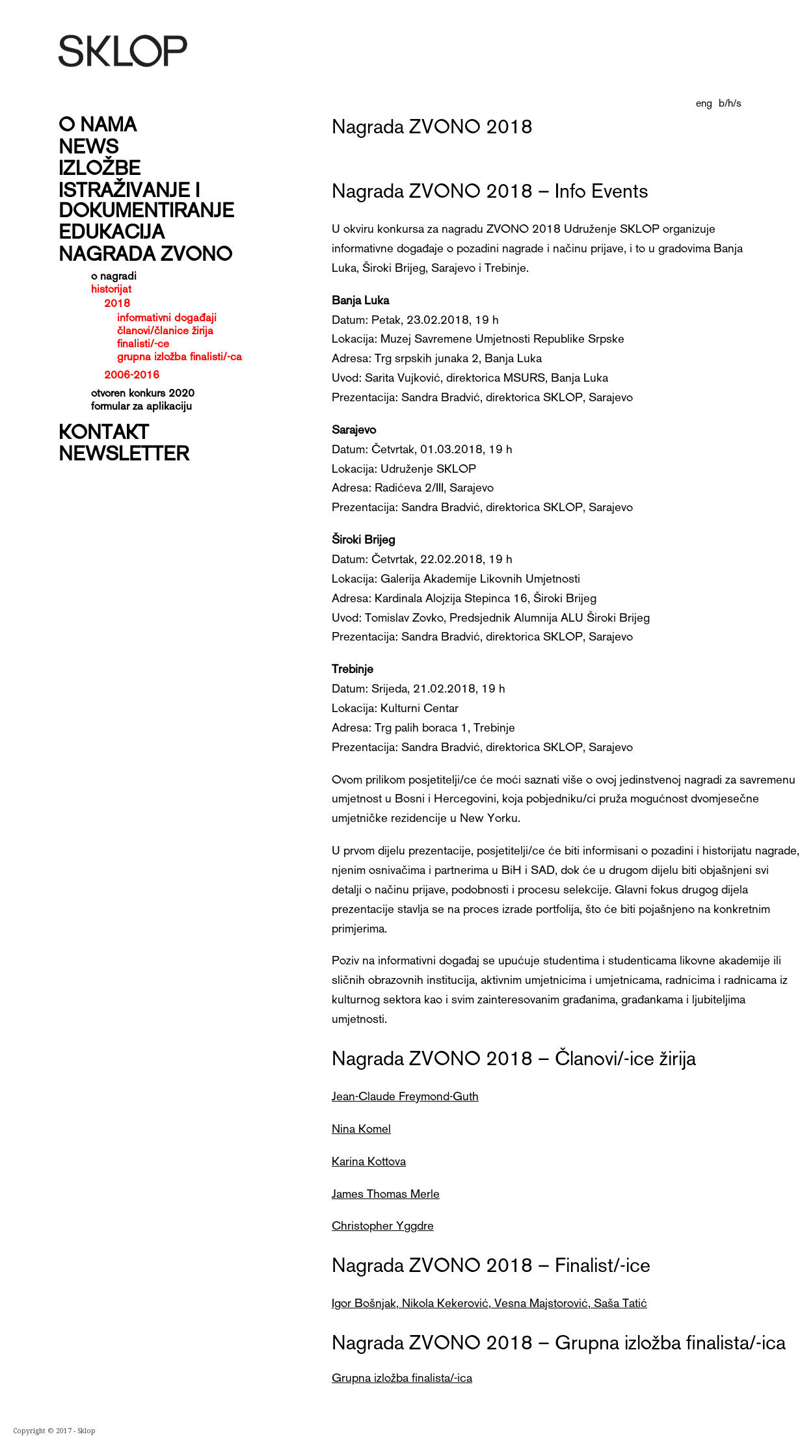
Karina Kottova (369, 1160)
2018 (117, 302)
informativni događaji (167, 317)
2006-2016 (131, 373)
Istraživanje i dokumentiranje (146, 199)
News (88, 145)
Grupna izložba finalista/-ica (402, 1377)
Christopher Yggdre (383, 1224)
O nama (98, 123)
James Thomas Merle (386, 1192)
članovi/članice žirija (165, 330)
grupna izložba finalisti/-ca (179, 356)
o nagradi (114, 275)
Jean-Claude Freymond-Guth (405, 1095)
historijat (111, 288)
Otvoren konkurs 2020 (142, 392)
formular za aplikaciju (141, 405)
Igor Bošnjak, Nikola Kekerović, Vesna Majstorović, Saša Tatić (489, 1302)
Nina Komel (361, 1127)
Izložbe (99, 167)
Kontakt (104, 431)
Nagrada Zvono (145, 253)
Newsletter (124, 452)
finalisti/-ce (143, 343)
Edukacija (112, 230)
